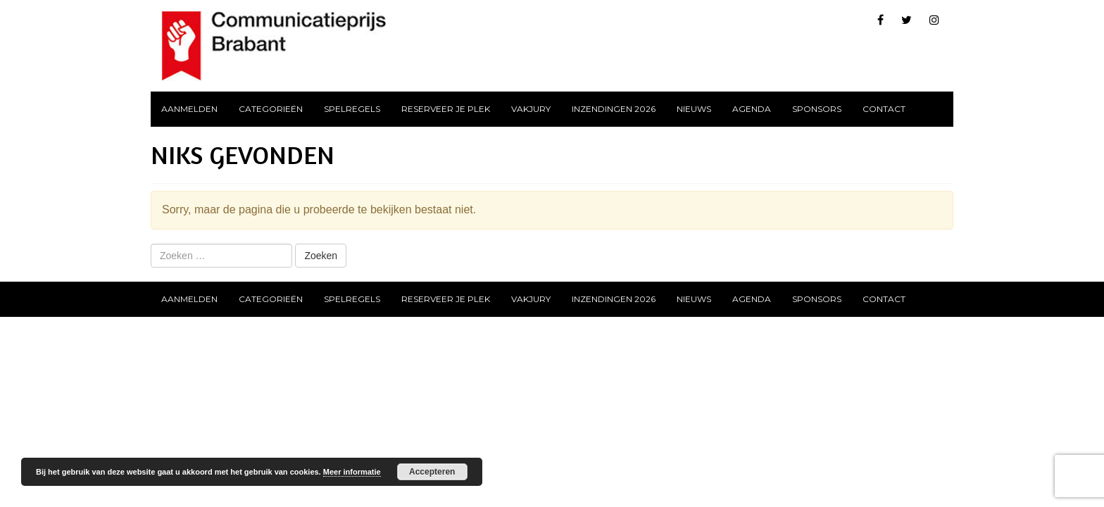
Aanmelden (189, 109)
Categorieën (271, 109)
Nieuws (694, 109)
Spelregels (352, 109)
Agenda (751, 109)
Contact (883, 109)
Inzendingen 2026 (614, 109)
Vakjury (531, 109)
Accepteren (432, 472)
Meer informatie (352, 472)
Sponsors (816, 109)
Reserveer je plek (445, 109)
